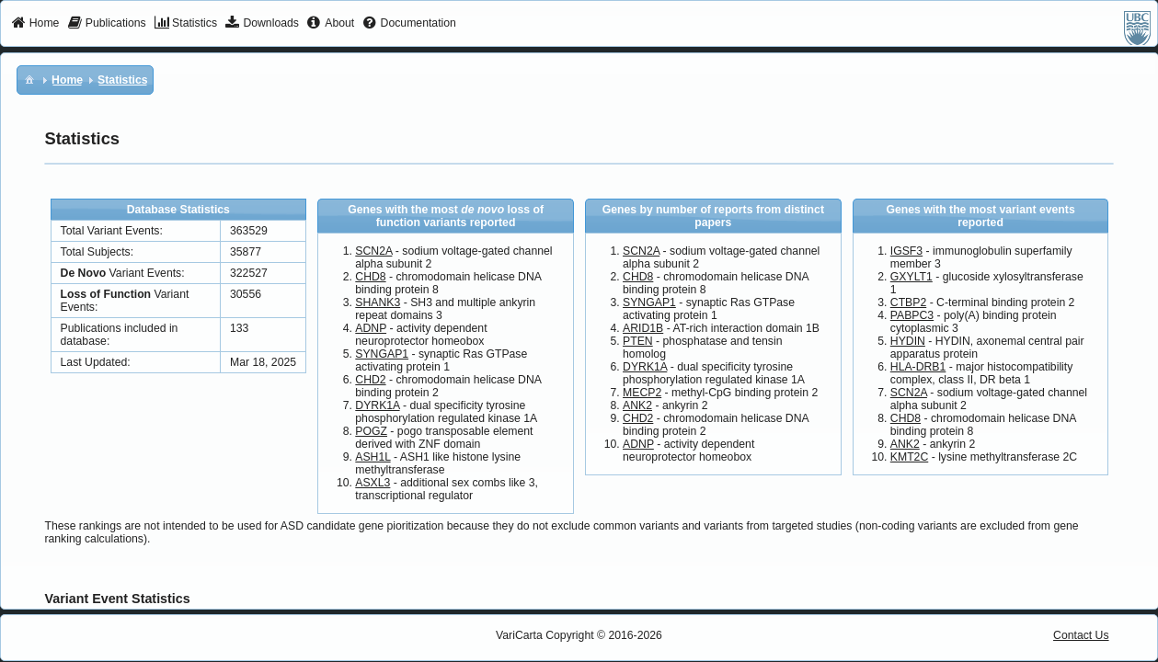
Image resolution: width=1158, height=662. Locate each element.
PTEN (638, 341)
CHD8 (370, 276)
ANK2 (637, 405)
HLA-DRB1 (918, 366)
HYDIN (907, 341)
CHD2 (370, 379)
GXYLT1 (911, 276)
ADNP (370, 328)
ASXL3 (372, 482)
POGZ (371, 431)
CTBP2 (908, 302)
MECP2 (642, 392)
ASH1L (372, 457)
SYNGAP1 (381, 354)
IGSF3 (906, 251)
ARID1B (643, 328)
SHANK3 (377, 302)
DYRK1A (377, 405)
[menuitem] (35, 24)
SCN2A (373, 251)
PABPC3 (912, 315)
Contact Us (1081, 635)
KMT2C (909, 457)
